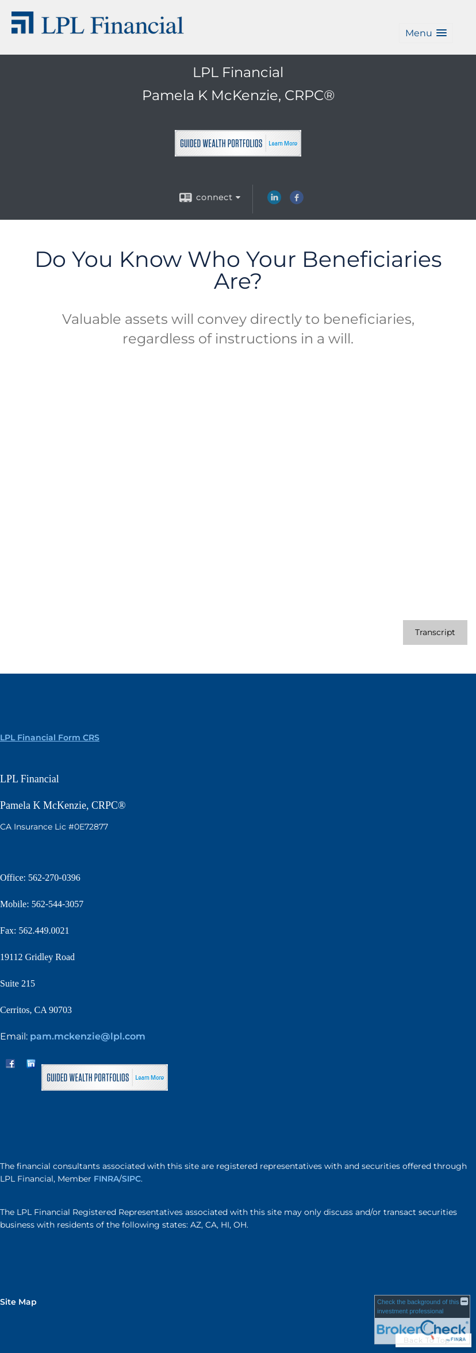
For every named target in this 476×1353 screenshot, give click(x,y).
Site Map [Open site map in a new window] (18, 1302)
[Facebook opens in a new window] (297, 201)
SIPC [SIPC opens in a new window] (131, 1179)
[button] (426, 33)
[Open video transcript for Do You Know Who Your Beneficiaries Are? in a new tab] (435, 632)
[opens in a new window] (238, 151)
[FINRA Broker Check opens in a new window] (422, 1319)
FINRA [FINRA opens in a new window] (106, 1179)
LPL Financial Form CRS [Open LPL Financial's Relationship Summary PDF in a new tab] (49, 737)
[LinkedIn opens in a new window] (274, 201)
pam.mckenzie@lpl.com (87, 1036)
